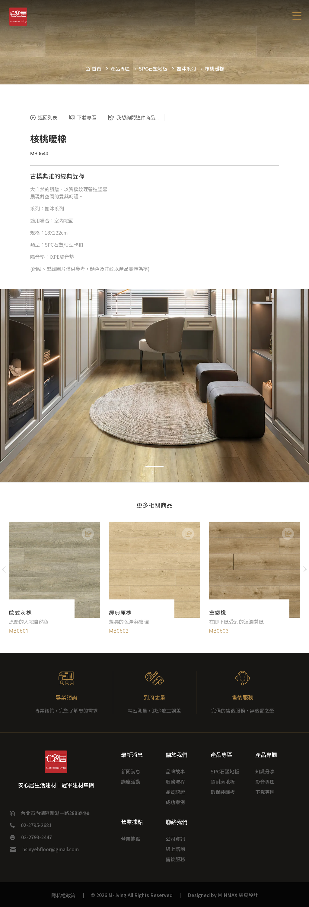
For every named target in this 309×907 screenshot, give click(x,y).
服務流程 (175, 781)
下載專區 (265, 791)
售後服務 (175, 859)
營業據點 (130, 838)
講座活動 (130, 781)
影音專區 (265, 781)
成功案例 (175, 802)
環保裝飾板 (223, 791)
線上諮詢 (175, 848)
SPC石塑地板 (153, 68)
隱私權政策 (63, 895)
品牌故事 (175, 771)
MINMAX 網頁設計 (238, 895)
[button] (147, 466)
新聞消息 (130, 771)
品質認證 (175, 791)
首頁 (93, 68)
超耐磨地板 (223, 781)
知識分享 (265, 771)
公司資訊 (175, 838)
